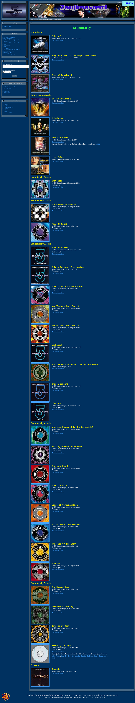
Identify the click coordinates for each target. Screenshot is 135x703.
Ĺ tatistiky (6, 48)
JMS (98, 144)
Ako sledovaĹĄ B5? (8, 51)
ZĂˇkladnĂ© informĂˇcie (10, 87)
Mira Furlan (56, 656)
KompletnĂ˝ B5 (7, 113)
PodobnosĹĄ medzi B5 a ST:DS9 (11, 49)
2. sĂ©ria (5, 106)
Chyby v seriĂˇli (7, 52)
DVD (4, 47)
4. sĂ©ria (5, 108)
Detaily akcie (6, 92)
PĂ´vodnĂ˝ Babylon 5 (9, 37)
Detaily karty (6, 91)
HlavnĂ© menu (7, 26)
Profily (5, 111)
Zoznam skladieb (58, 40)
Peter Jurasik (75, 656)
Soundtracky (6, 45)
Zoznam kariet (7, 94)
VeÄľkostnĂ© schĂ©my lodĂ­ (11, 42)
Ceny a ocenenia (7, 38)
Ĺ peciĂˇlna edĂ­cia (8, 107)
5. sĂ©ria (5, 110)
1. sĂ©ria (5, 104)
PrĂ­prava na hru (7, 88)
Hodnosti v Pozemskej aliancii (11, 40)
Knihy (5, 44)
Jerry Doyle (65, 656)
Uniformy (5, 41)
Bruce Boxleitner (100, 656)
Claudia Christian (87, 656)
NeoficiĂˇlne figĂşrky (9, 54)
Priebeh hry (6, 89)
